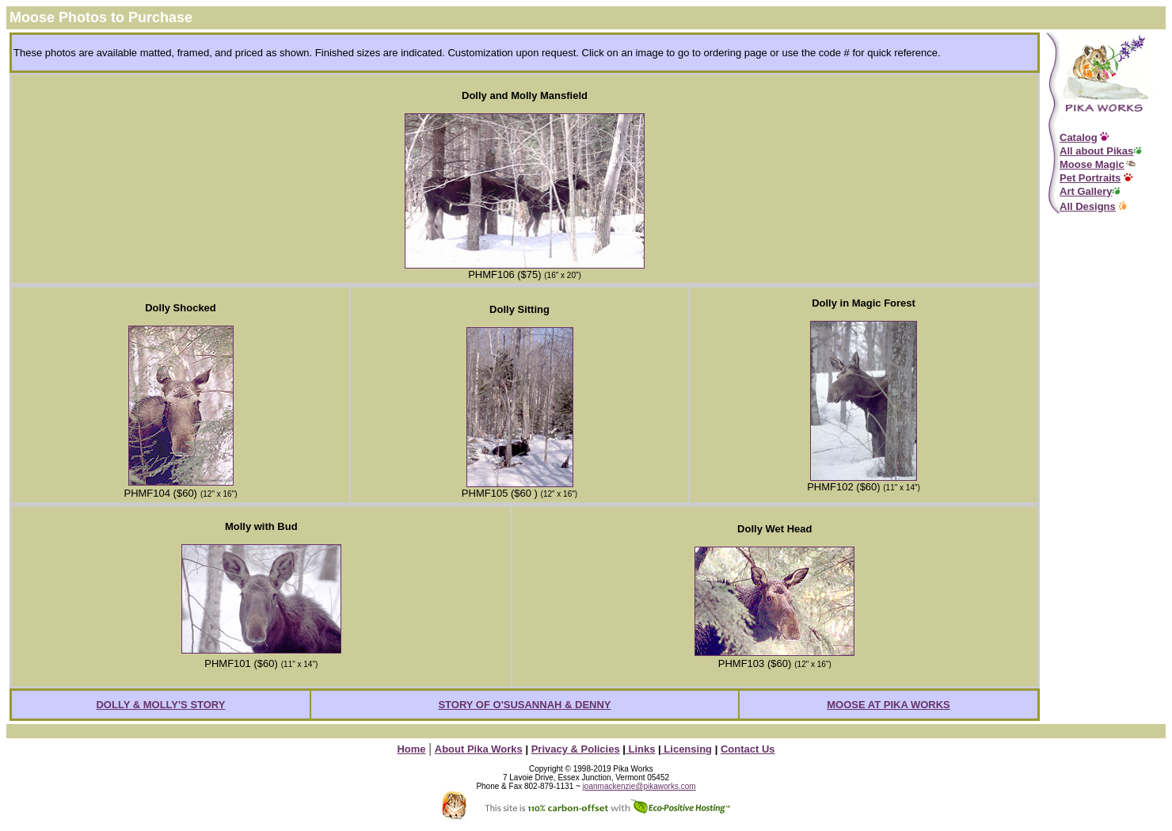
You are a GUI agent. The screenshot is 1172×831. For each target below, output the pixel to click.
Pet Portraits (1090, 178)
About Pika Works (479, 749)
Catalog (1079, 137)
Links (641, 749)
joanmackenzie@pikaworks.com (639, 786)
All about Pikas (1096, 151)
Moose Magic (1092, 164)
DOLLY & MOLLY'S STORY (160, 705)
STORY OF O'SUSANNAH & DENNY (524, 705)
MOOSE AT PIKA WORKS (888, 705)
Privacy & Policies (575, 749)
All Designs (1088, 206)
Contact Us (748, 749)
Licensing (686, 749)
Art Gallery (1086, 191)
